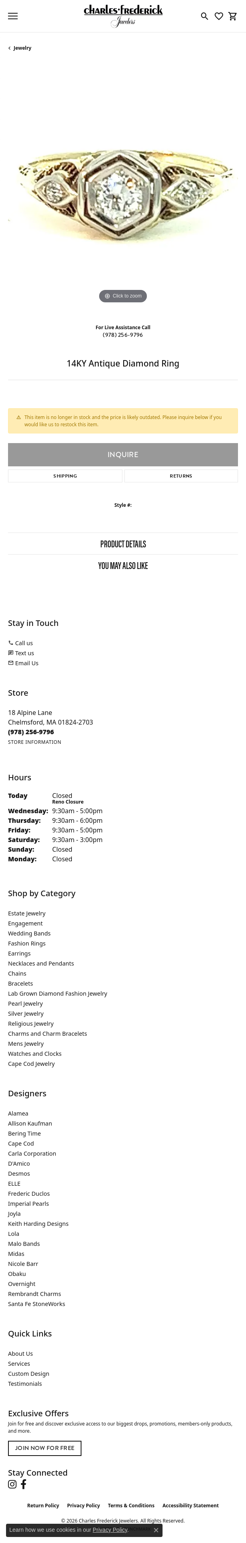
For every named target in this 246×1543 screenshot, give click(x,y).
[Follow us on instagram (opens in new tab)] (12, 1484)
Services (19, 1363)
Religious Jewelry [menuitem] (30, 1023)
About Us (20, 1353)
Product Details (123, 543)
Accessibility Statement (191, 1505)
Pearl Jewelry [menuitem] (25, 1003)
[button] (205, 16)
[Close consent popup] (156, 1530)
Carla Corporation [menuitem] (32, 1153)
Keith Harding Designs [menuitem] (38, 1223)
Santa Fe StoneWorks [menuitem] (36, 1304)
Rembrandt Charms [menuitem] (34, 1294)
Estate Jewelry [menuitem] (26, 913)
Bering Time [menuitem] (24, 1133)
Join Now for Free (44, 1448)
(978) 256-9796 (123, 335)
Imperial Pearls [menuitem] (28, 1203)
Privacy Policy (83, 1505)
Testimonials (25, 1383)
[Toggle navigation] (13, 16)
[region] (123, 191)
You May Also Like (123, 565)
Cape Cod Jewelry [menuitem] (31, 1063)
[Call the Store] (31, 731)
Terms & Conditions (131, 1505)
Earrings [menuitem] (19, 953)
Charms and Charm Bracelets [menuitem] (47, 1033)
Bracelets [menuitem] (20, 983)
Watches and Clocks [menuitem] (34, 1053)
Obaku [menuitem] (17, 1274)
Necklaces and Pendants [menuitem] (41, 963)
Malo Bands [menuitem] (24, 1243)
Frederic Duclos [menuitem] (29, 1193)
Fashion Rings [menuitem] (27, 943)
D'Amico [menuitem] (19, 1163)
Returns (181, 476)
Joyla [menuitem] (14, 1213)
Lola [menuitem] (13, 1233)
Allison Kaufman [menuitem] (30, 1123)
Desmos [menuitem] (19, 1173)
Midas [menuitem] (16, 1253)
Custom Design (28, 1373)
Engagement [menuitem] (25, 923)
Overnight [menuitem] (21, 1284)
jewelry (22, 48)
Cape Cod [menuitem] (21, 1143)
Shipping (65, 476)
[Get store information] (34, 742)
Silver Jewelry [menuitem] (26, 1013)
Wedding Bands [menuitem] (29, 933)
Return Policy (43, 1505)
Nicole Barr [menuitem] (23, 1264)
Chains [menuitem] (17, 973)
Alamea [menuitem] (18, 1113)
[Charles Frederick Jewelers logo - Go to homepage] (123, 16)
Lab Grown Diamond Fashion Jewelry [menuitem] (57, 993)
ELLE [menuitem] (14, 1183)
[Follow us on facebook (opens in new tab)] (23, 1484)
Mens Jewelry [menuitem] (26, 1043)
